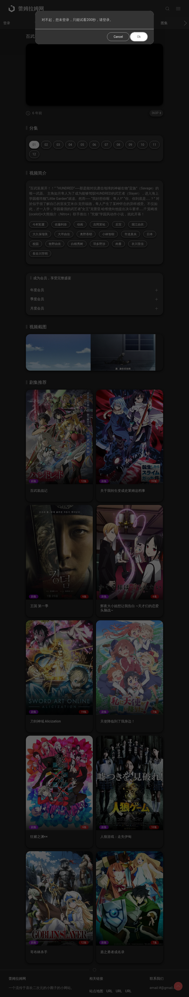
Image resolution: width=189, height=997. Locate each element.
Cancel (118, 36)
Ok (139, 36)
